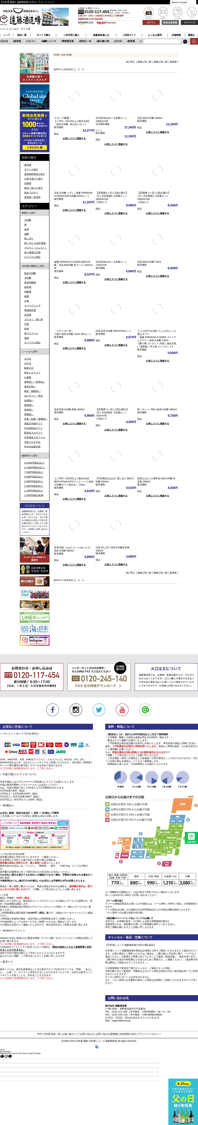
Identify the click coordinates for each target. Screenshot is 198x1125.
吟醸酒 (27, 291)
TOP (39, 1034)
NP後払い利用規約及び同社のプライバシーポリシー (27, 906)
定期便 (27, 183)
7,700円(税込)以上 (33, 472)
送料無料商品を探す (34, 174)
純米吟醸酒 (30, 282)
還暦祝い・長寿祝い (34, 382)
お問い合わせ (87, 1034)
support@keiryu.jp (121, 1020)
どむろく (68, 41)
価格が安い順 (144, 61)
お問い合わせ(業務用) (107, 1034)
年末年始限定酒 (32, 446)
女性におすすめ (32, 442)
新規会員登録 (170, 22)
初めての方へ (31, 192)
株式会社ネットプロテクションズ (40, 901)
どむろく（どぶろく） (35, 247)
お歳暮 (27, 377)
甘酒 (26, 324)
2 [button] (79, 69)
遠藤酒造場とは (101, 35)
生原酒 (27, 315)
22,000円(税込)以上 (34, 463)
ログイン (151, 22)
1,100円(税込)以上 (33, 490)
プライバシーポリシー (149, 1034)
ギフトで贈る (43, 35)
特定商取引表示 (128, 1034)
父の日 (41, 41)
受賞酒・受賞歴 (32, 197)
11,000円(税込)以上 (34, 467)
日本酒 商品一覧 (51, 1034)
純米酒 (27, 287)
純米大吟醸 (30, 273)
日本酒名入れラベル (34, 437)
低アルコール (31, 333)
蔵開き (191, 35)
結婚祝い (28, 400)
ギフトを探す (31, 169)
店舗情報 (176, 35)
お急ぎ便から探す (33, 178)
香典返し (28, 414)
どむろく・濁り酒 (33, 319)
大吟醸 (27, 220)
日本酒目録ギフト (33, 428)
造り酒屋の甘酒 (32, 252)
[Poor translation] (8, 1056)
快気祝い (28, 409)
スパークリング (32, 305)
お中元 (27, 363)
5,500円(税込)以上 (33, 476)
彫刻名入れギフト (33, 432)
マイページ (189, 22)
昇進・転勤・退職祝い (35, 419)
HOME (57, 55)
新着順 (173, 61)
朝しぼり (28, 238)
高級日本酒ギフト (33, 423)
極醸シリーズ (86, 41)
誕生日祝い (30, 386)
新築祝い (28, 405)
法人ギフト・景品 (33, 395)
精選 (26, 296)
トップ (6, 35)
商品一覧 (22, 35)
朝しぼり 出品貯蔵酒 (35, 243)
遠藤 (26, 234)
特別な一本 (8, 41)
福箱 (26, 338)
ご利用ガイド (129, 35)
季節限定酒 (105, 41)
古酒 (26, 301)
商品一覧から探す (33, 188)
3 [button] (82, 69)
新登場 (54, 41)
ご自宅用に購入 (71, 35)
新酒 (26, 328)
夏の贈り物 (26, 41)
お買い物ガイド (70, 1034)
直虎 (26, 229)
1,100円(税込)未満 (33, 495)
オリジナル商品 (32, 257)
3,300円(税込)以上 (33, 481)
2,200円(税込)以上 (33, 486)
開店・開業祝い (32, 391)
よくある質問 (155, 35)
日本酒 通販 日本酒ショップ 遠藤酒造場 (96, 1041)
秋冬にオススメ (32, 372)
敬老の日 (28, 368)
